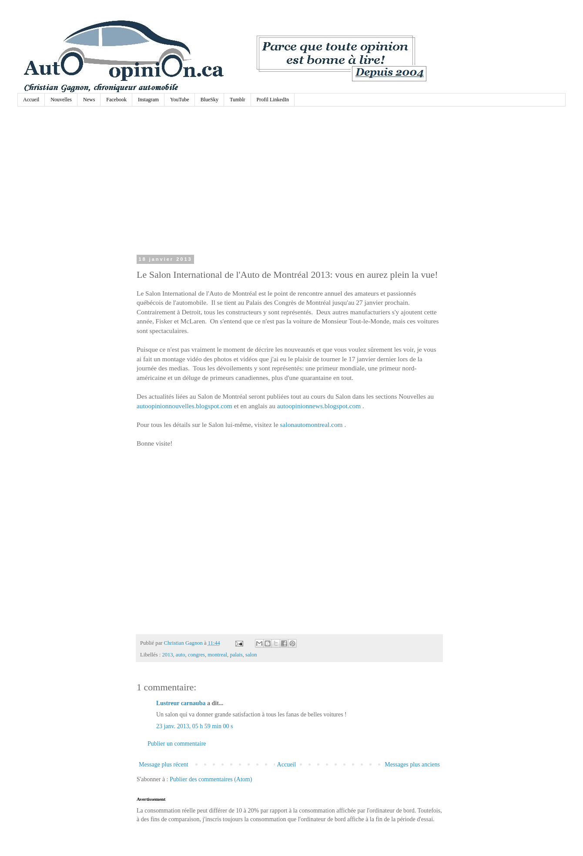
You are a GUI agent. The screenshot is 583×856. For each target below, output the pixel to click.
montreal (217, 655)
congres (196, 655)
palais (236, 655)
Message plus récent (163, 764)
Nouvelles (61, 100)
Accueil (31, 100)
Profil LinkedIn (273, 100)
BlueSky (209, 100)
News (89, 100)
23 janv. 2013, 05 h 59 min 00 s (194, 726)
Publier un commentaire (176, 743)
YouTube (179, 100)
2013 (167, 655)
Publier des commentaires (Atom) (211, 779)
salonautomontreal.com (311, 424)
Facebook (116, 100)
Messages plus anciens (412, 764)
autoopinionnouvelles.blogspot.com (184, 406)
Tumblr (237, 100)
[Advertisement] (289, 182)
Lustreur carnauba (180, 703)
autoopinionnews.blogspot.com (319, 406)
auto (180, 655)
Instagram (148, 100)
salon (251, 655)
